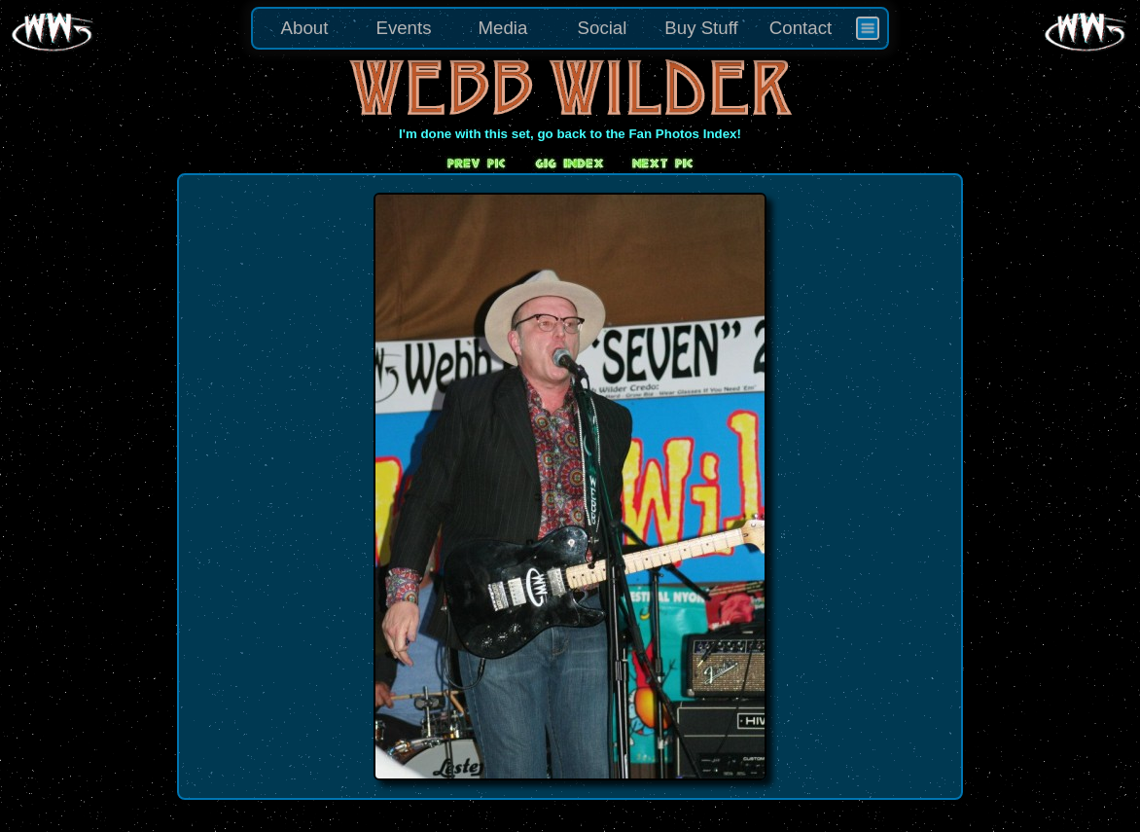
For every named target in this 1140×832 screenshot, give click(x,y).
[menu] (570, 28)
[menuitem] (867, 28)
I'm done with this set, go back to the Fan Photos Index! (570, 134)
